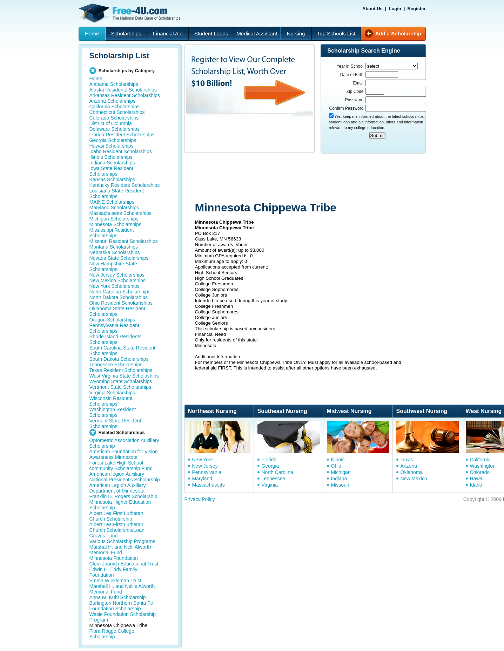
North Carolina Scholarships (119, 291)
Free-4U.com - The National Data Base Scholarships (130, 13)
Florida (269, 459)
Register (416, 8)
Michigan (341, 472)
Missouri (340, 485)
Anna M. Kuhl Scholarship (117, 597)
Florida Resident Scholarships (122, 134)
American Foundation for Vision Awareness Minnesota (123, 454)
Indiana (339, 478)
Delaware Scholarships (114, 129)
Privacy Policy (199, 499)
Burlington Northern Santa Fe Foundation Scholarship (121, 605)
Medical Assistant (257, 33)
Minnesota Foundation (113, 558)
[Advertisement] (317, 178)
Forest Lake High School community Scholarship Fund (121, 465)
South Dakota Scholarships (119, 359)
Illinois (338, 459)
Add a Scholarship (398, 33)
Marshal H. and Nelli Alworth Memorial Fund (120, 549)
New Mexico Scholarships (117, 280)
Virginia (270, 485)
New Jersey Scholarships (117, 275)
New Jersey (205, 466)
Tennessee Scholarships (116, 364)
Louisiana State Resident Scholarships (116, 193)
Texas (407, 459)
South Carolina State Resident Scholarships (122, 350)
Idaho (476, 485)
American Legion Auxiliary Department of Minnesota (117, 488)
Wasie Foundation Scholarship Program (122, 617)
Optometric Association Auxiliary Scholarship (124, 443)
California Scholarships (114, 106)
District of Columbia (110, 123)
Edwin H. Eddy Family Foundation (113, 572)
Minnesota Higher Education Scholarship (120, 504)
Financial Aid (167, 33)
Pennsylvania (206, 472)
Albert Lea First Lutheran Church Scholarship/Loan (117, 527)
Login (395, 8)
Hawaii (477, 478)
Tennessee (273, 478)
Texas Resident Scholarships (121, 370)
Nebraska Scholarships (114, 252)
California (480, 459)
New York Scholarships (114, 286)
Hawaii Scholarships (111, 146)
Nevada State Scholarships (119, 258)
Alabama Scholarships (113, 84)
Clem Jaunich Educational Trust (124, 564)
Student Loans (211, 33)
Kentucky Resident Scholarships (124, 185)
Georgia (270, 466)
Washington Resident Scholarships (112, 412)
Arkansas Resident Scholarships (124, 95)
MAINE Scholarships (111, 202)
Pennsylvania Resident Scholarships (114, 328)
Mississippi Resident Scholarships (111, 232)
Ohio (336, 466)
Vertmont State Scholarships (120, 387)
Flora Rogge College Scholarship (111, 633)
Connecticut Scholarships (117, 112)
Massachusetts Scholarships (120, 213)
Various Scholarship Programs (122, 541)
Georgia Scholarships (112, 140)
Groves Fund (103, 535)
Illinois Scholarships (111, 157)
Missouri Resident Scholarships (123, 241)
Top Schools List (336, 33)
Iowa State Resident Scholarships (111, 171)
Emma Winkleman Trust (115, 580)
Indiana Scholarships (112, 162)
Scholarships (126, 33)
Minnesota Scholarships (115, 224)
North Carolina (277, 472)
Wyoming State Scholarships (120, 381)
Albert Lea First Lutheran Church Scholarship (116, 516)
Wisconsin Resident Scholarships (111, 401)
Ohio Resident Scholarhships (121, 303)
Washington (483, 466)
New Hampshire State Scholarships (113, 266)
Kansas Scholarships (112, 179)
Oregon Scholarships (112, 320)
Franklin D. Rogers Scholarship (123, 496)
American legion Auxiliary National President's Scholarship (124, 476)
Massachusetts (208, 485)
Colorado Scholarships (114, 118)
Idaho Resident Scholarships (120, 151)
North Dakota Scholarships (118, 297)
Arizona (409, 466)
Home (92, 33)
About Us (372, 8)
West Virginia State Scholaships (124, 376)
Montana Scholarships (113, 247)
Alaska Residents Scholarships (123, 90)
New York (202, 459)
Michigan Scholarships (114, 219)
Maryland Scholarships (114, 207)
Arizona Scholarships (112, 101)
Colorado (480, 472)
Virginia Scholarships (112, 392)
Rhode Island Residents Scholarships (115, 339)
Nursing (296, 33)
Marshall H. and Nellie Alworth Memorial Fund (122, 589)
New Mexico (414, 478)
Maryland (202, 478)
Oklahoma (412, 472)
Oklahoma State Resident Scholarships (117, 311)
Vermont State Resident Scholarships (115, 423)
